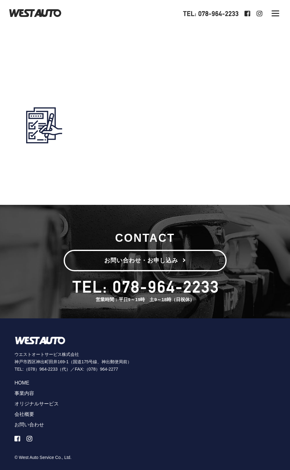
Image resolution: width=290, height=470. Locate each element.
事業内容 (24, 393)
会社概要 (24, 414)
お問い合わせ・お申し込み (145, 260)
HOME (21, 382)
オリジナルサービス (36, 403)
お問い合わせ (29, 424)
